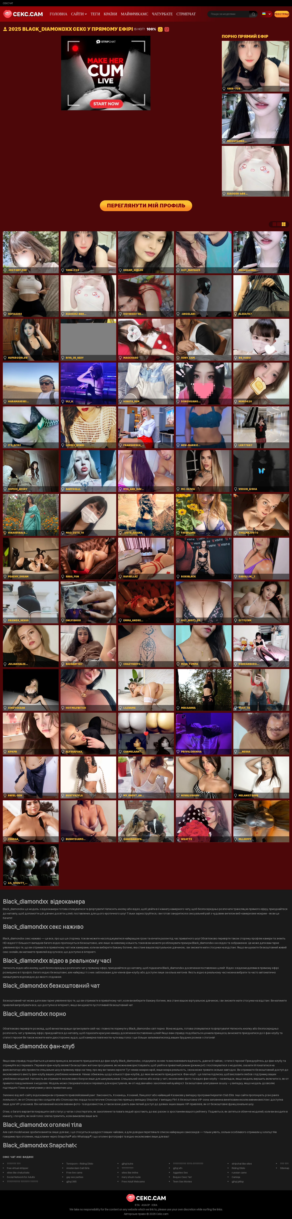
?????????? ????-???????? (188, 1163)
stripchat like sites (242, 1163)
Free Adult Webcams (133, 1181)
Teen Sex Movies (182, 1181)
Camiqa (236, 1177)
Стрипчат (186, 14)
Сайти (77, 14)
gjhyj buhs (127, 1163)
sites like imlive (130, 1172)
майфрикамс (134, 14)
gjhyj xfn (177, 1168)
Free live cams (74, 1172)
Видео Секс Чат (182, 1177)
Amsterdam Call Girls (77, 1168)
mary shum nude (131, 1177)
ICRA (154, 1205)
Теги (95, 14)
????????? (127, 1168)
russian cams (239, 1172)
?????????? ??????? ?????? (22, 1181)
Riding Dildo (238, 1168)
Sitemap (284, 1168)
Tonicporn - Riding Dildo (79, 1163)
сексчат (8, 3)
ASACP (146, 1205)
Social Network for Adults (21, 1177)
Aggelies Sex (180, 1172)
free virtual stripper (17, 1168)
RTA (137, 1205)
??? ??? (284, 1163)
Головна (58, 14)
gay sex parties (74, 1177)
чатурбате (162, 14)
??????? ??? (13, 1163)
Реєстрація (281, 14)
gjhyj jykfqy (238, 1181)
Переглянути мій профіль (146, 205)
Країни (110, 14)
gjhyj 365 (71, 1181)
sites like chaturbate (18, 1172)
